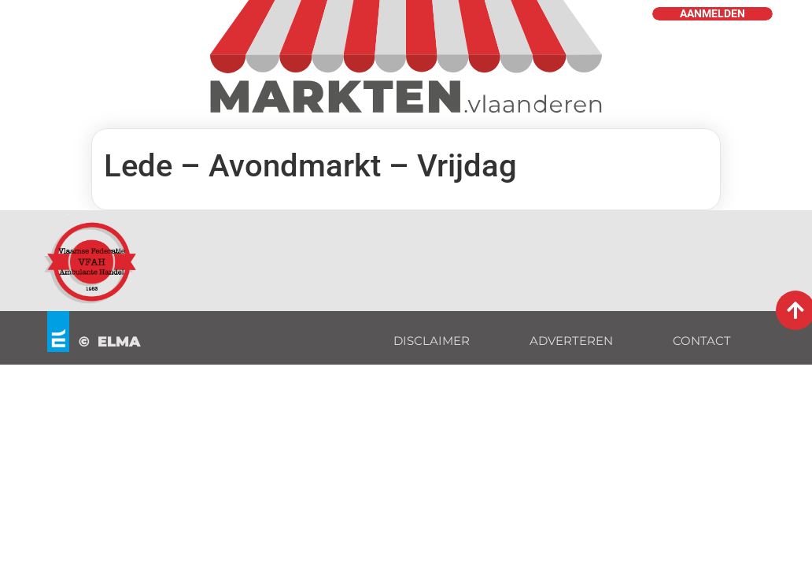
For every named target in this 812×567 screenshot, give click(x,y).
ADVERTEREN (571, 340)
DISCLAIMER (431, 340)
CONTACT (702, 340)
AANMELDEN (712, 13)
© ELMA (110, 341)
